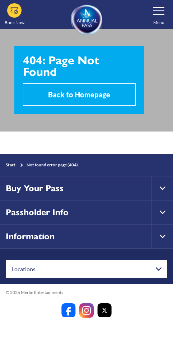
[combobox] (86, 269)
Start (10, 164)
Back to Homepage (79, 94)
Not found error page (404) (52, 164)
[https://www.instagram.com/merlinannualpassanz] (86, 310)
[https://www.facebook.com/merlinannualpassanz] (68, 310)
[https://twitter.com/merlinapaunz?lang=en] (104, 310)
